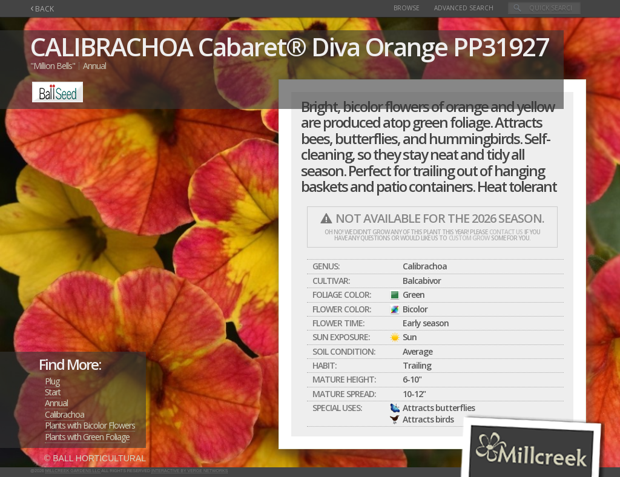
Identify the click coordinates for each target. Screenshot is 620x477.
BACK (42, 9)
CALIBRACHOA (111, 46)
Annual (56, 403)
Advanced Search (463, 8)
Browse (407, 8)
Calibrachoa (64, 414)
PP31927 (501, 46)
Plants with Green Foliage (87, 436)
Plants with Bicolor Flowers (90, 425)
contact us (506, 232)
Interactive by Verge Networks (189, 471)
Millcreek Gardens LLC (73, 471)
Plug (52, 381)
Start (53, 392)
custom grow (469, 238)
